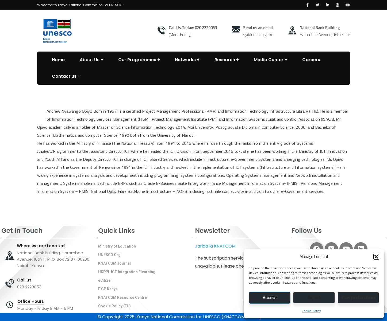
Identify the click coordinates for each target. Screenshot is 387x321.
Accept (270, 297)
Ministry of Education (117, 246)
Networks (185, 60)
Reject (314, 297)
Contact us (64, 76)
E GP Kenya (108, 289)
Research (224, 60)
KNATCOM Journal (114, 263)
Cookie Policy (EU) (114, 306)
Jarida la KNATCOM (215, 246)
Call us (24, 280)
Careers (311, 60)
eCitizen (105, 280)
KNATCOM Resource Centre (122, 297)
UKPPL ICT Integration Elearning (126, 272)
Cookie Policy (311, 310)
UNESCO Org (109, 255)
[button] (376, 256)
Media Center (268, 60)
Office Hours (30, 301)
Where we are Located (41, 246)
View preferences (358, 297)
